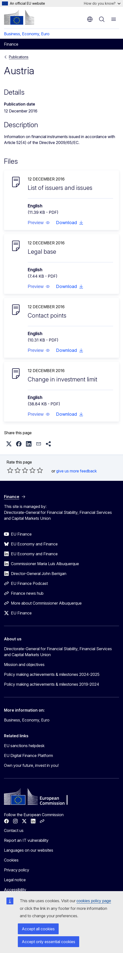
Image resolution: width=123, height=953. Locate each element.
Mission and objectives (24, 664)
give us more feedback (76, 470)
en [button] (90, 19)
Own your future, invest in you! (31, 765)
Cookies (11, 860)
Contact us (14, 830)
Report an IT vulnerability (26, 840)
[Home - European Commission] (19, 17)
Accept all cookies (38, 928)
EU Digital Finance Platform (28, 755)
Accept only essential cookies (48, 941)
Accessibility (15, 889)
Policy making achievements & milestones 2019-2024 (51, 684)
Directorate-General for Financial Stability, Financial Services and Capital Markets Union (58, 651)
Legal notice (15, 879)
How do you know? (102, 3)
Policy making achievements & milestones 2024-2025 (51, 674)
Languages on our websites (28, 850)
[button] (39, 222)
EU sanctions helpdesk (24, 745)
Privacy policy (16, 869)
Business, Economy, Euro (26, 33)
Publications (18, 57)
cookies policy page (93, 901)
